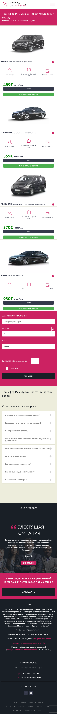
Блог (39, 710)
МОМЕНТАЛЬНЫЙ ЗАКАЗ (28, 94)
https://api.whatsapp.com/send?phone (22, 650)
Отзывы (39, 706)
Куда (4, 340)
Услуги (30, 706)
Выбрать (28, 89)
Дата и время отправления (14, 316)
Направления (19, 706)
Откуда (5, 328)
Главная (5, 21)
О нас (47, 706)
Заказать (28, 376)
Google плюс (31, 693)
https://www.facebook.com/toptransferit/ (28, 643)
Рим (12, 21)
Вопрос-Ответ (29, 710)
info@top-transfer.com (42, 639)
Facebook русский (26, 693)
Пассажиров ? (14, 361)
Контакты (17, 710)
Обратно (14, 368)
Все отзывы (28, 563)
